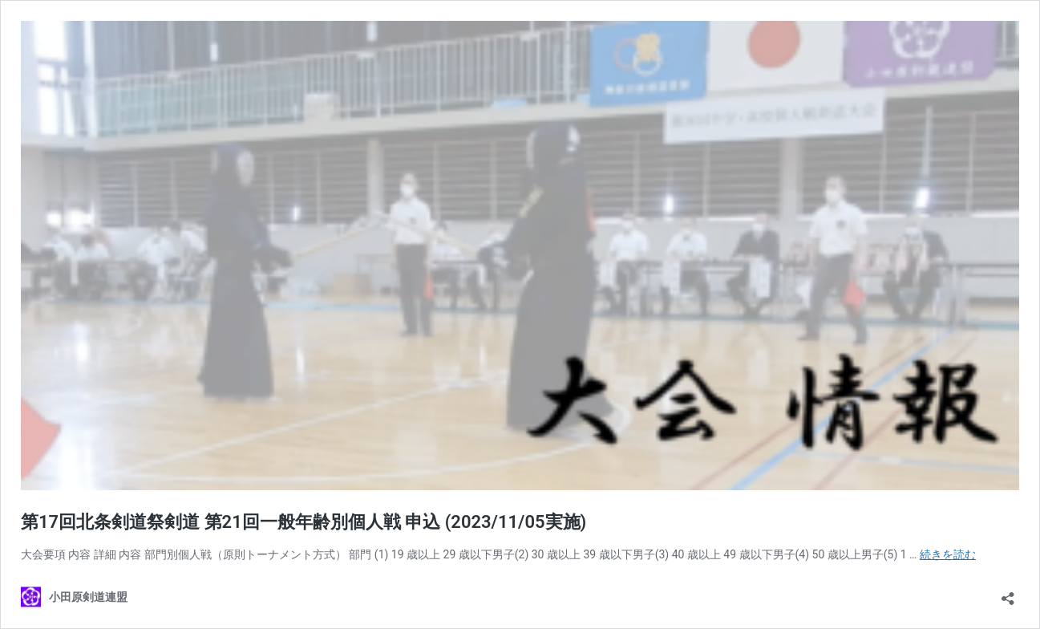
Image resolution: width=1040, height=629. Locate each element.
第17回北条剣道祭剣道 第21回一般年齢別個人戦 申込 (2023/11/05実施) (303, 522)
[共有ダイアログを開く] (1008, 593)
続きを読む (948, 554)
